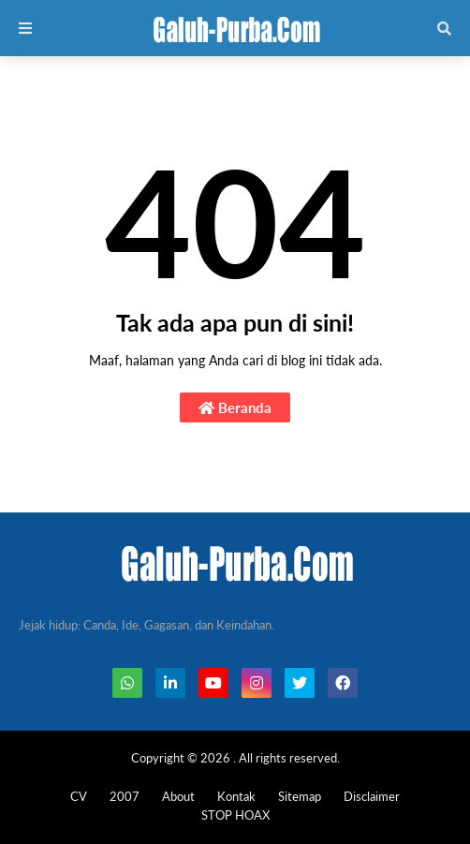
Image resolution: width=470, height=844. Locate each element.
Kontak (236, 796)
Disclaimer (372, 796)
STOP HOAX (235, 814)
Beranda (235, 407)
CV (78, 796)
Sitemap (299, 796)
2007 (125, 796)
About (178, 796)
